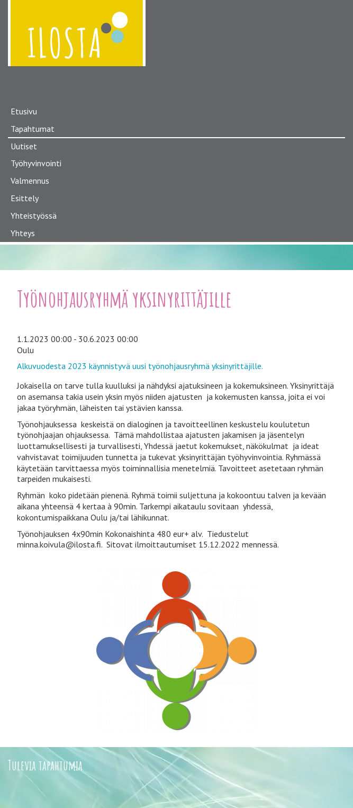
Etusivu (24, 111)
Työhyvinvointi (36, 163)
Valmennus (30, 180)
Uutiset (24, 146)
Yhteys (23, 233)
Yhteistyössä (34, 215)
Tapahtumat (33, 128)
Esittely (25, 198)
